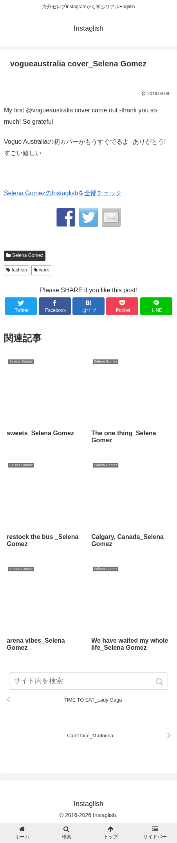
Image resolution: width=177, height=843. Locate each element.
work (44, 270)
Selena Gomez (27, 255)
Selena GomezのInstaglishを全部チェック (63, 193)
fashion (19, 270)
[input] (88, 681)
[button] (160, 681)
